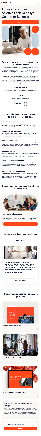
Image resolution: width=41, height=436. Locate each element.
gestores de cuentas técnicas (8, 174)
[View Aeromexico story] (20, 240)
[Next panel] (36, 264)
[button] (20, 428)
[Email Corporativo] (20, 420)
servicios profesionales (24, 153)
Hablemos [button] (20, 22)
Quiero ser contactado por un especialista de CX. (16, 424)
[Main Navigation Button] (38, 2)
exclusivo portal (23, 124)
